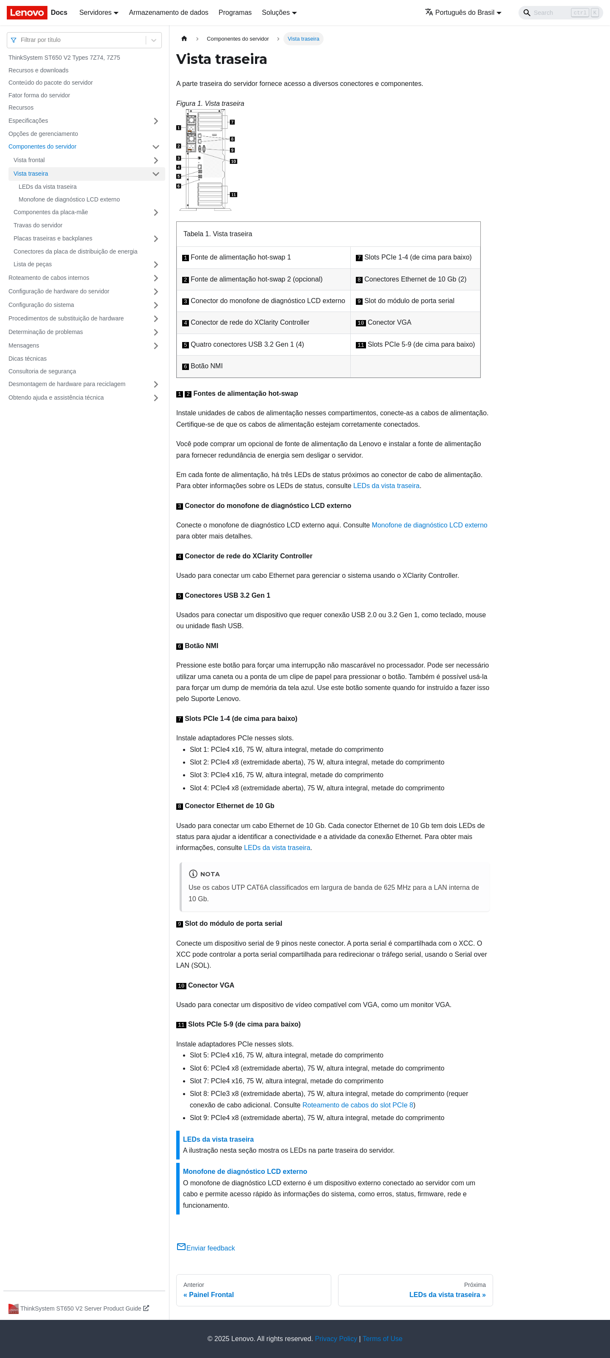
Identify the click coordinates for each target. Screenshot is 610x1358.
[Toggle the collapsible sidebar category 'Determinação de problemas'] (156, 332)
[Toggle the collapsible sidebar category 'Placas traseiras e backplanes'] (156, 239)
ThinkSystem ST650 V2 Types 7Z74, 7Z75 (64, 57)
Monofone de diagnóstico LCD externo (69, 199)
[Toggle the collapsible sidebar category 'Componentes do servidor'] (156, 147)
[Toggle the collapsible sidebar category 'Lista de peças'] (156, 264)
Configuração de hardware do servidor (58, 291)
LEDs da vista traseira (48, 186)
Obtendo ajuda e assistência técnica (56, 397)
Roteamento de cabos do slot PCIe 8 (357, 1105)
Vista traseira (31, 173)
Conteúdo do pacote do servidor (50, 82)
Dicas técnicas (27, 358)
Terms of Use (382, 1338)
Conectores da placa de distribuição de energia (76, 251)
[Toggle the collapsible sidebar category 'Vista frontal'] (156, 160)
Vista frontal (29, 160)
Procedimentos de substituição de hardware (66, 318)
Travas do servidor (38, 225)
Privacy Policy (336, 1338)
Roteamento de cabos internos (48, 277)
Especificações (28, 120)
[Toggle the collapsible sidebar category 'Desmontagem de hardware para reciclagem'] (156, 384)
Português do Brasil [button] (460, 12)
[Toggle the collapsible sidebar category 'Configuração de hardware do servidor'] (156, 291)
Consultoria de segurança (42, 371)
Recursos (20, 107)
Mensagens (23, 345)
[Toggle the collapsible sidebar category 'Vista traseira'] (156, 174)
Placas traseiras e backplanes (53, 238)
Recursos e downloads (38, 70)
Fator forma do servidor (39, 95)
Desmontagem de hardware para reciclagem (66, 384)
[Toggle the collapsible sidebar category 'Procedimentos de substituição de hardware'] (156, 319)
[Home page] (184, 38)
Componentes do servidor (42, 146)
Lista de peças (33, 264)
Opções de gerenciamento (43, 133)
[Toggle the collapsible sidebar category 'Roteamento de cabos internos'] (156, 278)
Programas (235, 12)
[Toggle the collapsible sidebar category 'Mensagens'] (156, 346)
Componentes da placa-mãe (51, 212)
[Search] (560, 12)
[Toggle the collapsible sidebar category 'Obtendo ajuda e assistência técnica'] (156, 398)
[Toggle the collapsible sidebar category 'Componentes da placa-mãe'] (156, 212)
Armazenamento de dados (168, 12)
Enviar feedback (205, 1248)
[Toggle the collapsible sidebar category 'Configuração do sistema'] (156, 305)
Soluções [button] (276, 12)
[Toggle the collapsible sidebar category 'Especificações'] (156, 121)
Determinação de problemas (45, 331)
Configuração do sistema (41, 304)
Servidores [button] (95, 12)
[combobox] (21, 40)
